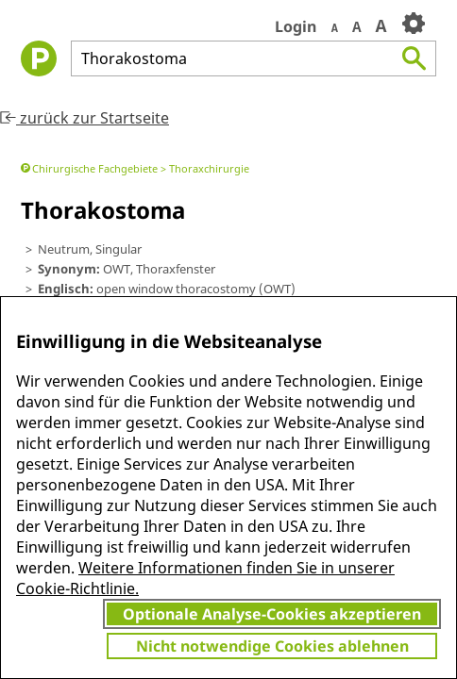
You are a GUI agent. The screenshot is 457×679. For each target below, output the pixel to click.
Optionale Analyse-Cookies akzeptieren (272, 614)
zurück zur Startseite (84, 118)
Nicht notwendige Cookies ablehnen (272, 646)
